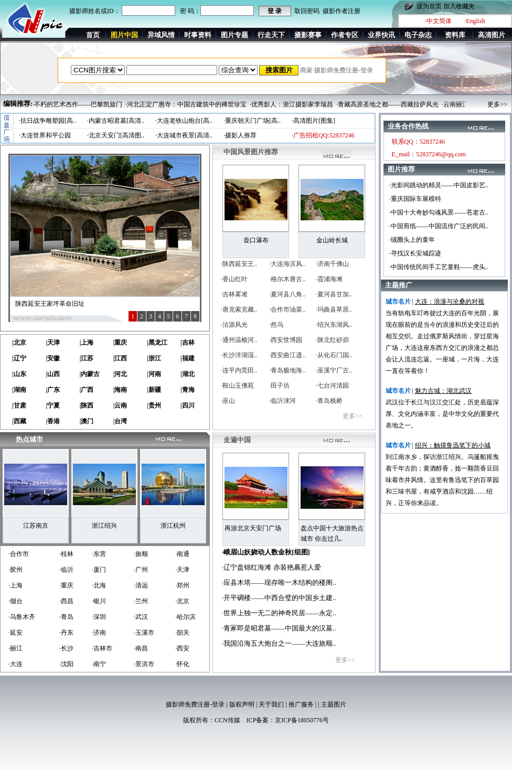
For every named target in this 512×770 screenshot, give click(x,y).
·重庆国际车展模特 (415, 198)
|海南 (120, 389)
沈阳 (67, 664)
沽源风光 (235, 324)
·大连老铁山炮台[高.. (183, 120)
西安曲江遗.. (288, 355)
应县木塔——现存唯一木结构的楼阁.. (279, 582)
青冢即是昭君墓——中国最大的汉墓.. (279, 628)
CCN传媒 (227, 720)
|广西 (87, 389)
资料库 (455, 35)
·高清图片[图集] (313, 120)
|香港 (53, 421)
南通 (183, 554)
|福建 (187, 358)
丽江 (16, 648)
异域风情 (161, 35)
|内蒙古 (90, 374)
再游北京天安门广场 (253, 528)
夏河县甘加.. (334, 294)
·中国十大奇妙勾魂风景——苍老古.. (438, 212)
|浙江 (154, 358)
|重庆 (120, 342)
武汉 (141, 617)
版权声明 (241, 704)
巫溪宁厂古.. (334, 370)
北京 (183, 601)
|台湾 (120, 421)
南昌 (141, 648)
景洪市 (144, 664)
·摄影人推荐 (240, 135)
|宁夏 (53, 405)
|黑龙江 (157, 342)
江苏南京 (35, 525)
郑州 (183, 585)
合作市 (19, 554)
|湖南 (19, 389)
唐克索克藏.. (239, 309)
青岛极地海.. (288, 370)
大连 (16, 664)
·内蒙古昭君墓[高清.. (115, 120)
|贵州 (154, 405)
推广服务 (301, 704)
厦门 (99, 569)
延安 (16, 632)
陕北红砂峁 (333, 340)
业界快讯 (381, 35)
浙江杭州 (173, 525)
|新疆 (154, 389)
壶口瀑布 (256, 240)
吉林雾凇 (235, 294)
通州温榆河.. (239, 340)
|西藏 (19, 421)
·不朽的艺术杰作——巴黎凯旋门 (77, 104)
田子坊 (280, 385)
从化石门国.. (334, 355)
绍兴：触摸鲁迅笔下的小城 (452, 445)
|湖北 (187, 374)
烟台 (16, 601)
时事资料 (197, 35)
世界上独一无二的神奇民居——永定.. (279, 613)
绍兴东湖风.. (334, 324)
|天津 (53, 342)
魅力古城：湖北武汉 (443, 390)
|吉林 (187, 342)
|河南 (154, 374)
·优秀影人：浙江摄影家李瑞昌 (291, 104)
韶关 (183, 632)
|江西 (120, 358)
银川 (99, 601)
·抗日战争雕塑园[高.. (47, 120)
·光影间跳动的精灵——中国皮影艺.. (438, 185)
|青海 (187, 389)
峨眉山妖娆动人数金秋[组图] (266, 552)
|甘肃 (19, 405)
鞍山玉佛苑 (238, 385)
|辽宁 (19, 358)
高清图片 (491, 35)
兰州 (141, 601)
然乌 (277, 324)
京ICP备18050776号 (302, 720)
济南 (99, 632)
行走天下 (271, 35)
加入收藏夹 (459, 6)
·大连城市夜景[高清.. (183, 135)
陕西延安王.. (239, 264)
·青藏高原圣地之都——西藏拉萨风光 (387, 104)
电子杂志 (418, 35)
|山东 (19, 374)
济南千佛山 (333, 264)
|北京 (19, 342)
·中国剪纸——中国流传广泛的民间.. (438, 226)
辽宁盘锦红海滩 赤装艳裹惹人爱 (272, 567)
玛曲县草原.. (334, 309)
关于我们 (271, 704)
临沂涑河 (283, 400)
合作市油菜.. (288, 309)
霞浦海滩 (330, 279)
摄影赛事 (308, 35)
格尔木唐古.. (288, 279)
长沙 (67, 648)
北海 (99, 585)
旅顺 (141, 554)
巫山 (228, 400)
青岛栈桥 (330, 400)
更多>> (497, 104)
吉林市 (102, 648)
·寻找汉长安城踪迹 (415, 253)
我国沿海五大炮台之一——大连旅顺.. (279, 643)
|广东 (53, 389)
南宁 (99, 664)
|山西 (53, 374)
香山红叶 (235, 279)
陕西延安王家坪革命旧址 (49, 303)
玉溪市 (144, 632)
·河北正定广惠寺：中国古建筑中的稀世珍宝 (186, 104)
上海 (16, 585)
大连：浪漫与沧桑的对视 (449, 301)
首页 (93, 35)
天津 (183, 569)
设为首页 (429, 6)
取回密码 (306, 11)
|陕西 (87, 405)
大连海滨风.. (288, 264)
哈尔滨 (186, 617)
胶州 (16, 569)
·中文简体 (438, 21)
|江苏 (87, 358)
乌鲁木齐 (22, 617)
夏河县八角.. (288, 294)
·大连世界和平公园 (45, 135)
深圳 (99, 617)
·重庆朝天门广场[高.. (252, 120)
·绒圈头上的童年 (412, 239)
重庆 (67, 585)
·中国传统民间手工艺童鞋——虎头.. (438, 267)
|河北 (120, 374)
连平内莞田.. (239, 370)
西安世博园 (286, 340)
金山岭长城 (332, 240)
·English (474, 21)
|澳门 (87, 421)
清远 (141, 585)
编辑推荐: (18, 104)
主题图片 (333, 704)
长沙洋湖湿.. (239, 355)
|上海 (87, 342)
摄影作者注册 (341, 11)
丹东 (67, 632)
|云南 (120, 405)
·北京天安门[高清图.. (115, 135)
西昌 (67, 601)
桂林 (67, 554)
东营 (99, 554)
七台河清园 (333, 385)
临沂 (67, 569)
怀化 (183, 664)
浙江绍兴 (104, 525)
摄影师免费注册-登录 (195, 704)
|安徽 (53, 358)
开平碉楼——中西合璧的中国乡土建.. (279, 598)
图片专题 (234, 35)
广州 (141, 569)
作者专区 (344, 35)
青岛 (67, 617)
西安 (183, 648)
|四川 (187, 405)
